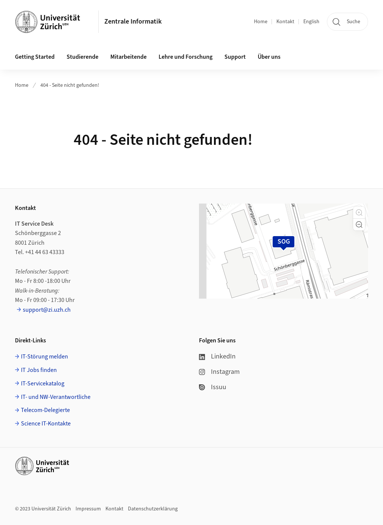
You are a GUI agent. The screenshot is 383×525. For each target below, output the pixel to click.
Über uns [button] (269, 57)
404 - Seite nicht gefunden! (69, 85)
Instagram (219, 371)
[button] (359, 213)
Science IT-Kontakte (46, 423)
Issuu (212, 387)
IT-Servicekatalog (42, 383)
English (311, 21)
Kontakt (285, 21)
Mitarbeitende (128, 57)
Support (235, 57)
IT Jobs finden (39, 370)
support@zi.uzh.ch (47, 310)
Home (260, 21)
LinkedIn (217, 356)
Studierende (82, 57)
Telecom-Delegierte (45, 410)
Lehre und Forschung (185, 57)
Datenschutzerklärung (153, 509)
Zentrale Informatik (133, 21)
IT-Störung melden (44, 356)
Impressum (88, 509)
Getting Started (35, 57)
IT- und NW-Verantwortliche (56, 397)
